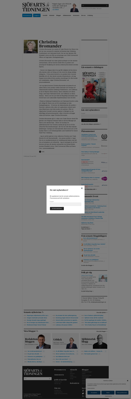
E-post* (65, 203)
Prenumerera (57, 208)
